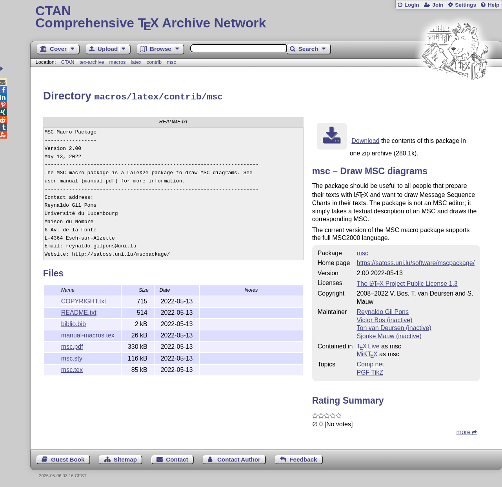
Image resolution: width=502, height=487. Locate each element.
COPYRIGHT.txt (83, 300)
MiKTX (366, 353)
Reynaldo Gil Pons (382, 310)
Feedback (303, 458)
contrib (154, 62)
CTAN (68, 62)
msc (171, 62)
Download (365, 139)
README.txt (78, 311)
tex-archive (92, 62)
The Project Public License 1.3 (406, 282)
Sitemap (125, 458)
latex (136, 62)
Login (411, 5)
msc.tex (72, 368)
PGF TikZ (369, 371)
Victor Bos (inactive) (384, 319)
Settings (465, 5)
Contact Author (238, 458)
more (464, 430)
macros (117, 62)
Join (437, 5)
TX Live (367, 345)
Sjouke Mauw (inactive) (388, 335)
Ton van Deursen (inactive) (393, 326)
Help (494, 5)
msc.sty (71, 357)
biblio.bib (73, 322)
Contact (177, 458)
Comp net (370, 363)
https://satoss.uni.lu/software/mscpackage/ (415, 261)
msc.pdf (72, 345)
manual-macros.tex (88, 334)
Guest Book (67, 458)
